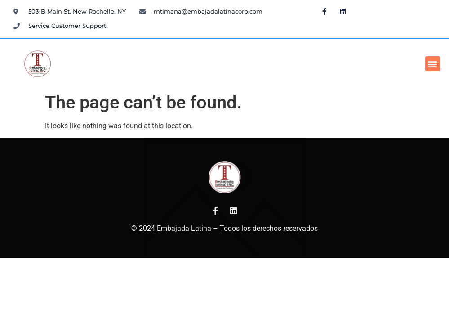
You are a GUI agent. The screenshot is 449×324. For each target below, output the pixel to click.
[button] (432, 63)
